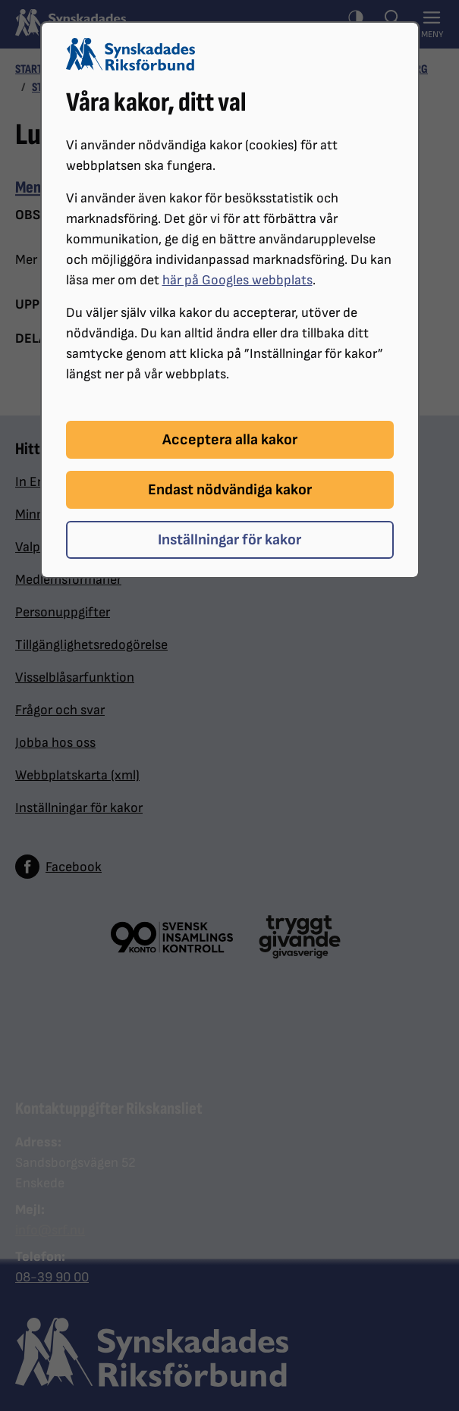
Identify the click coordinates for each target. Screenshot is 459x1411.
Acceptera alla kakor (229, 440)
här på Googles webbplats (237, 280)
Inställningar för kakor (229, 540)
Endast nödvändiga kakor (230, 490)
